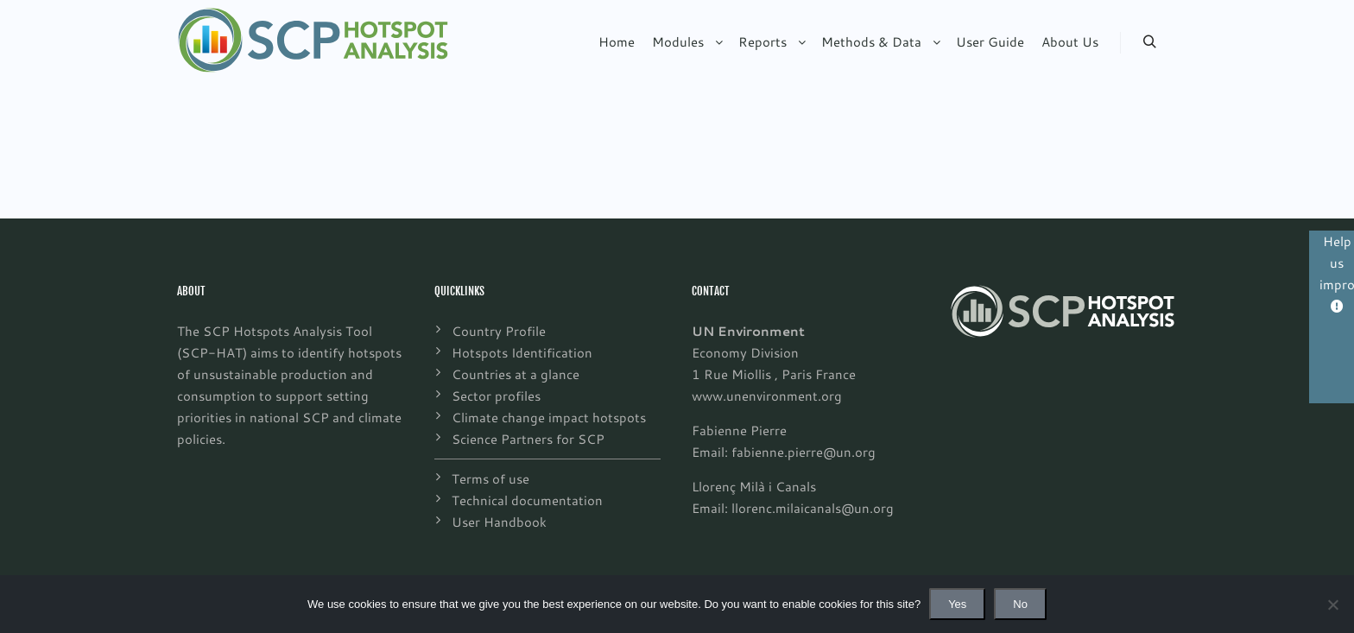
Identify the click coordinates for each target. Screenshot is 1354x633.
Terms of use (490, 478)
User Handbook (499, 521)
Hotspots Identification (522, 352)
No (1020, 604)
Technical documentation (527, 500)
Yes (957, 604)
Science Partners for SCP (528, 438)
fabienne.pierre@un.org (803, 451)
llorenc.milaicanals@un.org (812, 507)
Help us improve (1336, 272)
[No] (1332, 604)
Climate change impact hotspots (549, 417)
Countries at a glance (515, 374)
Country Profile (499, 330)
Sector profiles (496, 395)
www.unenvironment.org (767, 395)
